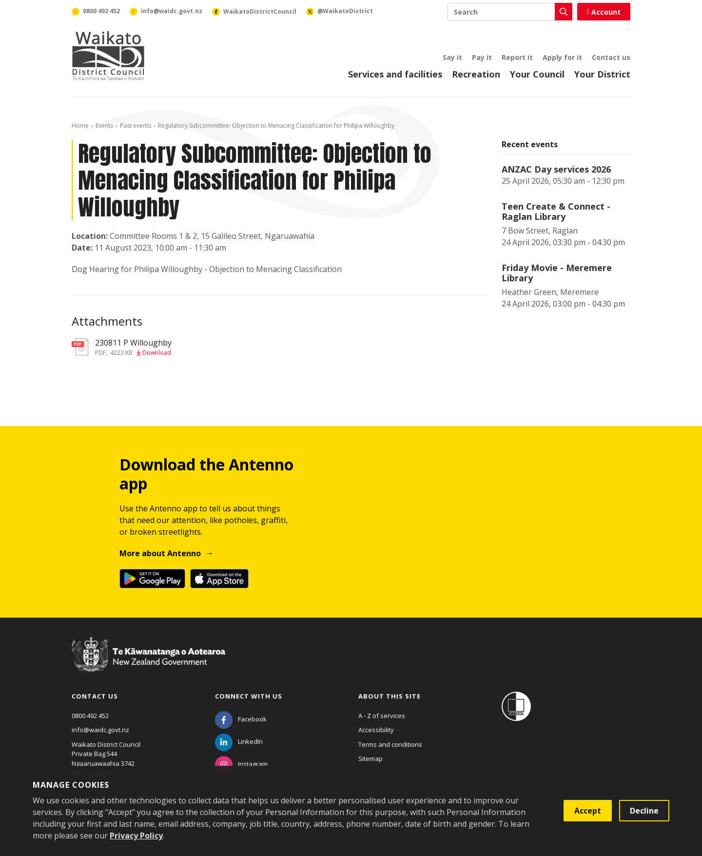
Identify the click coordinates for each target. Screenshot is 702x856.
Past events (135, 125)
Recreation (476, 74)
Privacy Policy (136, 835)
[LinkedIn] (239, 741)
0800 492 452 (90, 715)
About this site (389, 696)
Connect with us (248, 696)
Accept (587, 810)
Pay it (482, 57)
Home (80, 125)
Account (604, 12)
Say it (452, 57)
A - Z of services (381, 715)
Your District (602, 74)
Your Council (537, 74)
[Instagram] (241, 763)
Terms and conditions (390, 744)
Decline (644, 810)
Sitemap (370, 758)
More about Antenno (160, 553)
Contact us (611, 57)
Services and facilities (395, 74)
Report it (517, 57)
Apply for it (562, 57)
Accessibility (376, 729)
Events (104, 125)
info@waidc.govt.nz (100, 729)
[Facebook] (241, 719)
